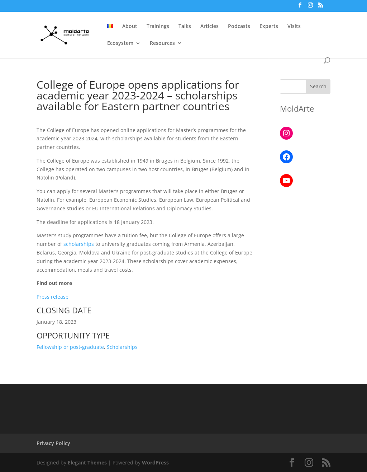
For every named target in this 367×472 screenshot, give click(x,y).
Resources (162, 43)
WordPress (155, 462)
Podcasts (239, 26)
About (129, 26)
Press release (52, 296)
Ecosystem (120, 43)
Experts (268, 26)
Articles (209, 26)
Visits (294, 26)
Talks (184, 26)
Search (318, 86)
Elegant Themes (87, 462)
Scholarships (122, 347)
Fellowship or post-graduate (70, 347)
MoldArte (297, 108)
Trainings (158, 26)
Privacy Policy (53, 443)
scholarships (78, 243)
